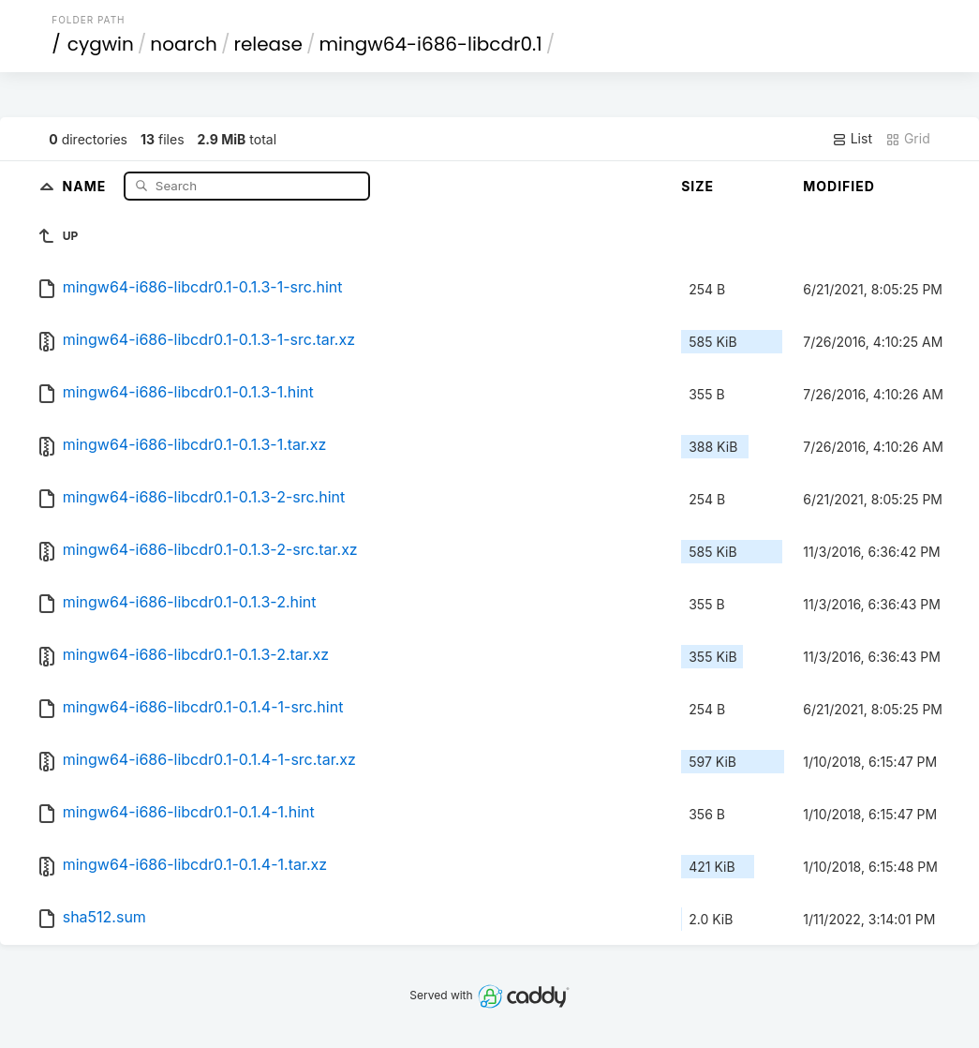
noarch (183, 44)
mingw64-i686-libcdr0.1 (430, 44)
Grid (907, 138)
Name (87, 185)
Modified (839, 186)
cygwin (100, 44)
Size (697, 186)
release (268, 44)
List (852, 138)
